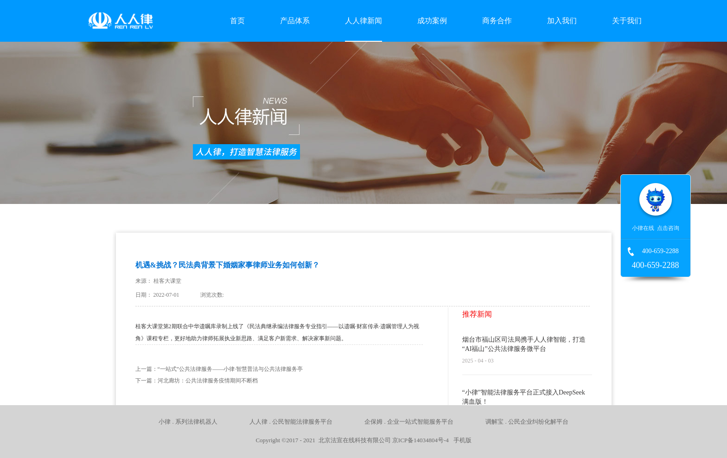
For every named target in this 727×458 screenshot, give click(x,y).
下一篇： (196, 380)
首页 (237, 21)
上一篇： (219, 369)
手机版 (461, 440)
